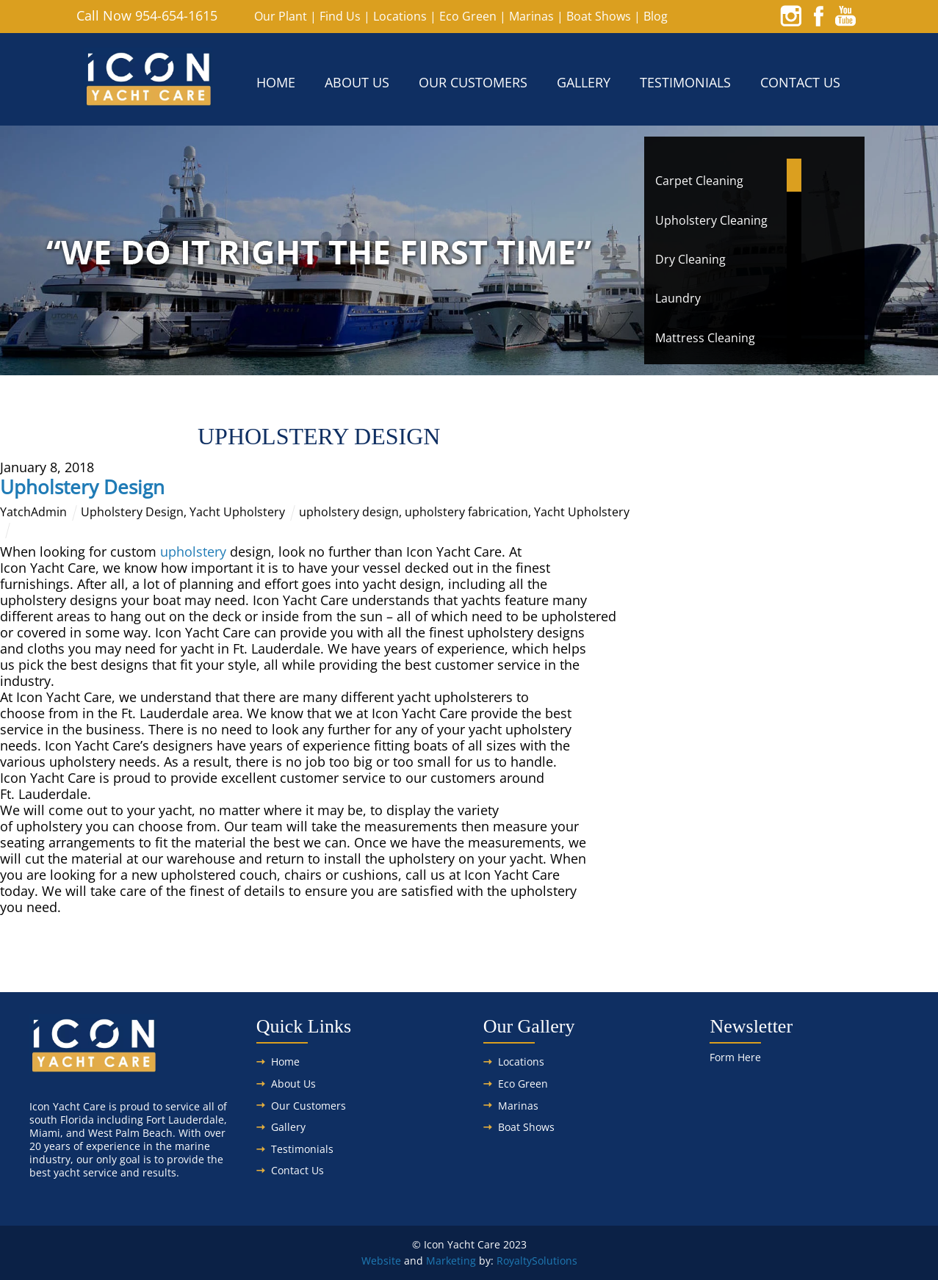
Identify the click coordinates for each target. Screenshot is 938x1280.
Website (381, 1261)
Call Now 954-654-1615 (146, 15)
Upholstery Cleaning (711, 220)
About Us (357, 82)
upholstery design (349, 512)
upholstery (193, 551)
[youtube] (845, 15)
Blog (655, 16)
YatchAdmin (33, 512)
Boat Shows (598, 16)
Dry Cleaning (690, 259)
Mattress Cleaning (705, 338)
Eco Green (468, 16)
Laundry (678, 298)
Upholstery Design (82, 487)
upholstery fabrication (466, 512)
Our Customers (473, 82)
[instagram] (791, 15)
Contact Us (800, 82)
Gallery (583, 82)
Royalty (514, 1261)
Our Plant (280, 16)
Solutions (554, 1261)
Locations (400, 16)
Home (275, 82)
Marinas (531, 16)
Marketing (451, 1261)
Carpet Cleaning (699, 181)
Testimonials (685, 82)
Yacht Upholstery (237, 512)
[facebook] (818, 15)
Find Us (340, 16)
